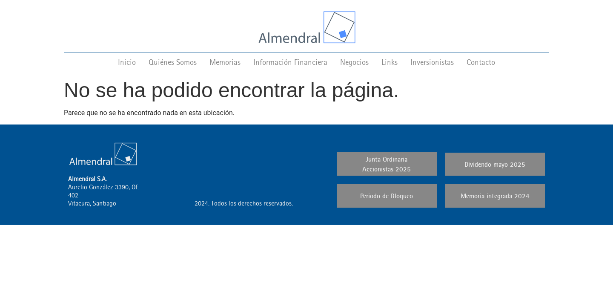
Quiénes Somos (173, 62)
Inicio (127, 62)
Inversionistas (432, 62)
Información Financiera (290, 62)
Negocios (354, 62)
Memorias (225, 62)
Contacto (481, 62)
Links (389, 62)
